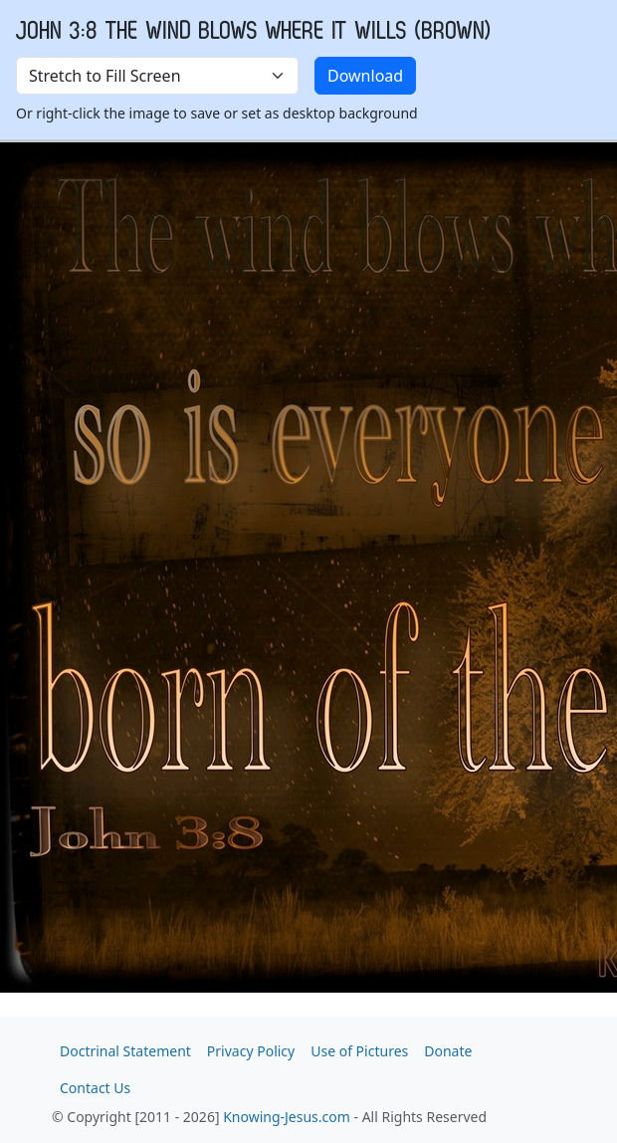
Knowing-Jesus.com (286, 1116)
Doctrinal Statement (125, 1050)
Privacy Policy (251, 1050)
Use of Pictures (359, 1050)
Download (365, 76)
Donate (448, 1050)
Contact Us (95, 1087)
